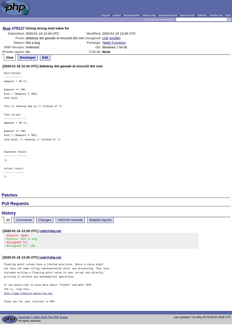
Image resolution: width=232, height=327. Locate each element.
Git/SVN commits (70, 220)
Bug (7, 28)
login (228, 15)
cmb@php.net (50, 231)
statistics (202, 15)
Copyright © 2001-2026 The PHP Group (43, 320)
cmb (105, 38)
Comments (24, 220)
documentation (132, 15)
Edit (45, 57)
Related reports (100, 220)
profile (114, 38)
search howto (187, 15)
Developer (28, 57)
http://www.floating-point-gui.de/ (28, 295)
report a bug (149, 15)
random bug (216, 15)
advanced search (168, 15)
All (8, 220)
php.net (106, 15)
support (117, 15)
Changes (45, 220)
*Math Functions (114, 42)
